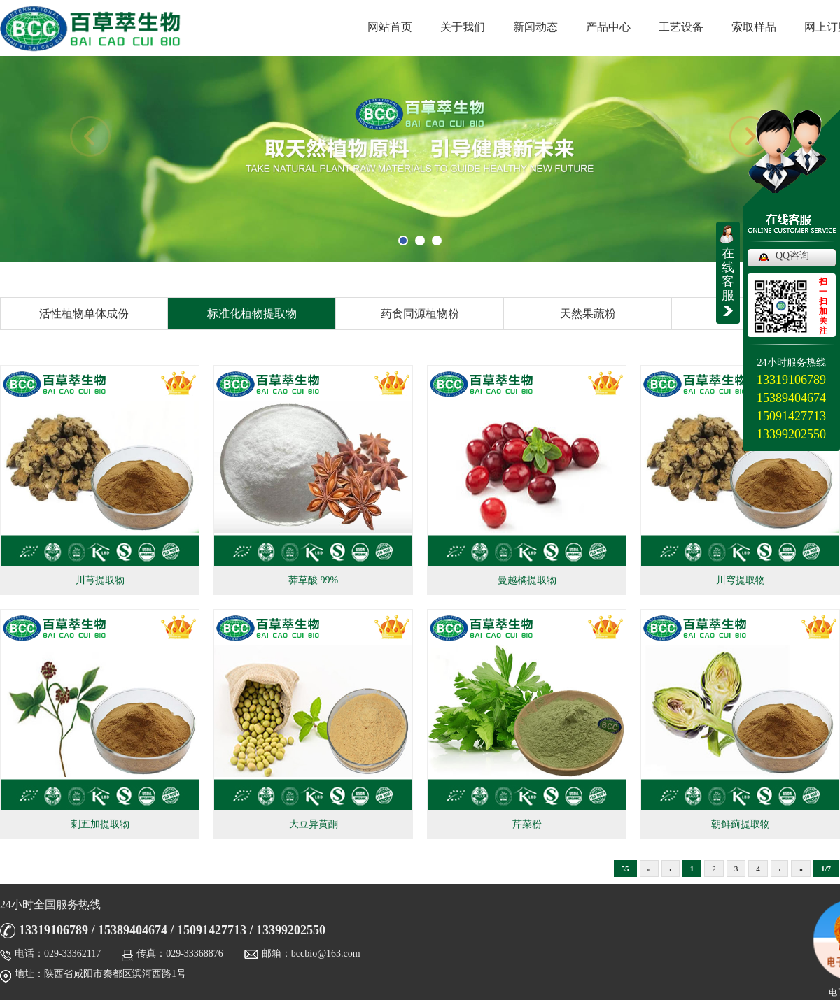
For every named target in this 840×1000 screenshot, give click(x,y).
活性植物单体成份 (84, 314)
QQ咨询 (792, 255)
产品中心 (608, 27)
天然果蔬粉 (588, 314)
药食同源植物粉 (420, 314)
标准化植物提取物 (252, 314)
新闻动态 (535, 27)
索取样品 (754, 27)
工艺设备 (681, 27)
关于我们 (462, 27)
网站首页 (390, 27)
